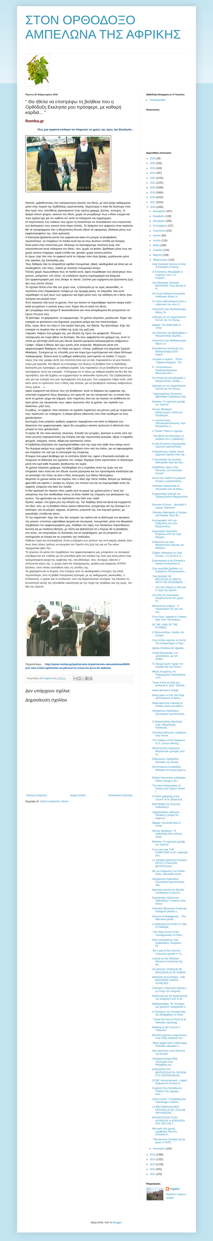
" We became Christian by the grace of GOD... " (168, 1141)
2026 (153, 158)
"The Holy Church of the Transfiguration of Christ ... (168, 933)
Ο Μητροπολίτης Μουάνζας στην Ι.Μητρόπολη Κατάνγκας (167, 724)
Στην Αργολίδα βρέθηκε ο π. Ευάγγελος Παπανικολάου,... (169, 570)
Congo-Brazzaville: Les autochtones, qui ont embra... (165, 655)
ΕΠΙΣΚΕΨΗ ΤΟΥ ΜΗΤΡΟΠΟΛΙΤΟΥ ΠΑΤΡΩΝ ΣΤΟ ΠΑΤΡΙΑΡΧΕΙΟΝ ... (169, 1072)
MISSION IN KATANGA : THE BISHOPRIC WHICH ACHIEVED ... (168, 980)
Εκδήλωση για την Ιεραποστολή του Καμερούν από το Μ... (169, 997)
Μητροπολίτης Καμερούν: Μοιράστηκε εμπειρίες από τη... (168, 751)
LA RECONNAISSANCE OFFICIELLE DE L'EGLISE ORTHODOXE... (168, 1109)
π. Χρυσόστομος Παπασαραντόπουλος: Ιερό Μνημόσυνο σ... (168, 423)
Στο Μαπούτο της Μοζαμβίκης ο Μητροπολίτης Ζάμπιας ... (169, 334)
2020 (153, 187)
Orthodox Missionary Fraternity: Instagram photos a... (169, 910)
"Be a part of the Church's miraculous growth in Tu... (168, 952)
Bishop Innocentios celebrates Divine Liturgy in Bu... (169, 779)
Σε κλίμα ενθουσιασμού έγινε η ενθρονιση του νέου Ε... (169, 303)
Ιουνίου (157, 240)
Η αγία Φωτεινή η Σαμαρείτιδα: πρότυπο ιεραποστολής (169, 445)
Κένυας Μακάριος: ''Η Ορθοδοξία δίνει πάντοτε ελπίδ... (167, 833)
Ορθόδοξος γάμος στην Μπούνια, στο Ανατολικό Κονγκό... (167, 470)
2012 (153, 1169)
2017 (153, 202)
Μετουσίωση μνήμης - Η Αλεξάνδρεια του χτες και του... (167, 609)
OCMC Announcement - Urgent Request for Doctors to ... (169, 1082)
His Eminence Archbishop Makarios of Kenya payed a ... (169, 769)
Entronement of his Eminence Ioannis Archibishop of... (168, 562)
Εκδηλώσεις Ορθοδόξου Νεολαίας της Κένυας (165, 760)
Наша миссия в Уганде (165, 690)
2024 (153, 168)
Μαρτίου (158, 255)
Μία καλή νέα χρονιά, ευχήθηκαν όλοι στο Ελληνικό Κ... (164, 1131)
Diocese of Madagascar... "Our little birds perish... (169, 918)
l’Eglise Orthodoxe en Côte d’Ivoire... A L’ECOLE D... (167, 554)
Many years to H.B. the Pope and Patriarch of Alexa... (168, 697)
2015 (153, 1154)
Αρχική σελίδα (77, 795)
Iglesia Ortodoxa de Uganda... (168, 648)
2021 (153, 182)
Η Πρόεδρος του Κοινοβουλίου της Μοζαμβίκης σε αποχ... (169, 1013)
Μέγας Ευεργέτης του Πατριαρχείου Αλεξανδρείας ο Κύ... (169, 674)
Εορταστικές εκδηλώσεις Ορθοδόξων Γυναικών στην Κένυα (169, 900)
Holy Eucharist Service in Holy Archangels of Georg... (169, 266)
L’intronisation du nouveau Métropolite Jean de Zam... (168, 461)
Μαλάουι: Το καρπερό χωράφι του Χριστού (168, 403)
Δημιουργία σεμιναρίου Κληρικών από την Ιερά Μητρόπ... (166, 534)
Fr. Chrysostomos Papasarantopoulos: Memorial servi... (165, 370)
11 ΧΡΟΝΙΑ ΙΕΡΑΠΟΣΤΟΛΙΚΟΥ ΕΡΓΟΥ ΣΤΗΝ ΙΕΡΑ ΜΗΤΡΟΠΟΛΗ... (169, 863)
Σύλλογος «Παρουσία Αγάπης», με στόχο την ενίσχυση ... (169, 989)
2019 (153, 192)
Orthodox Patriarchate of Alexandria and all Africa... (168, 487)
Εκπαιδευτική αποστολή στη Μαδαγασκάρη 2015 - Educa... (167, 351)
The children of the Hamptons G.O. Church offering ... (168, 742)
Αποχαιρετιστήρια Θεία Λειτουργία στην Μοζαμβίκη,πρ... (164, 1061)
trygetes (175, 1188)
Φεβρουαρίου (160, 259)
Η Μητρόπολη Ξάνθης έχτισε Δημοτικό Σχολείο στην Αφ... (169, 453)
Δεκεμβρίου (159, 211)
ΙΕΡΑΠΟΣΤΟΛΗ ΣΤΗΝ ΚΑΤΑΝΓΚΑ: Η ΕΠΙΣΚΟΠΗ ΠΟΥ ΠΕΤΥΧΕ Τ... (168, 1120)
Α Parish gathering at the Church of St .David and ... (168, 798)
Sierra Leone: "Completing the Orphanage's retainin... (169, 1101)
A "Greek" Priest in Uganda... (168, 431)
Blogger (117, 1222)
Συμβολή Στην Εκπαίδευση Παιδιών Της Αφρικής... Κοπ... (167, 1091)
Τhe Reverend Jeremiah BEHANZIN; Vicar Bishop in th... (169, 285)
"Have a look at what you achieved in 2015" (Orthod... (169, 684)
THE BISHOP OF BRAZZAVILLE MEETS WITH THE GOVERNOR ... (168, 579)
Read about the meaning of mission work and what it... (168, 705)
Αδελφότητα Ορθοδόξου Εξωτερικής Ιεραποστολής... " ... (169, 713)
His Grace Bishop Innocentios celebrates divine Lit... (168, 295)
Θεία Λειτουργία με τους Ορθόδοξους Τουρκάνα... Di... (167, 942)
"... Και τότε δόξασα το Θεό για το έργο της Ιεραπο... (169, 589)
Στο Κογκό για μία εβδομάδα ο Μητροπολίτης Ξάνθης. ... (169, 379)
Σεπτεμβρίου (160, 225)
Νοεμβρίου (159, 216)
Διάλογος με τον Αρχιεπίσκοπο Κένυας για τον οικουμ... (169, 318)
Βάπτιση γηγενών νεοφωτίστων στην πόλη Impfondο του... (169, 1037)
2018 (153, 197)
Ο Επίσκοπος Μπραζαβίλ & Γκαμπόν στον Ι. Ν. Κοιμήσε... (167, 274)
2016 (153, 207)
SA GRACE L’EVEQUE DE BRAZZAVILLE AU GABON (169, 971)
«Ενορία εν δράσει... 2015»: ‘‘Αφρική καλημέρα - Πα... (167, 361)
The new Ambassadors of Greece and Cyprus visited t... (168, 788)
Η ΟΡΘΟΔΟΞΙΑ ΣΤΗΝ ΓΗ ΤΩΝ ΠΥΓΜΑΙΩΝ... (169, 926)
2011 (153, 1174)
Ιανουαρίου (159, 1148)
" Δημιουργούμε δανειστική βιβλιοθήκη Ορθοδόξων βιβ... (170, 395)
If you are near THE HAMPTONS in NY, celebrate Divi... (170, 852)
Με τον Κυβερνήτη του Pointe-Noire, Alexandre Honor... (169, 873)
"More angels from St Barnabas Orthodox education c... (169, 1044)
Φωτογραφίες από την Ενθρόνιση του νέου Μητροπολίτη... (164, 523)
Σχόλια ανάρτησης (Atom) (54, 801)
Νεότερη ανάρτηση (36, 795)
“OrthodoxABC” (157, 100)
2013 (153, 1164)
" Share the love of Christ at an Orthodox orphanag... (169, 1021)
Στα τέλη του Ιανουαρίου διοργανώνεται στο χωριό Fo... (167, 598)
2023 (153, 173)
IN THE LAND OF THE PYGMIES (165, 626)
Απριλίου (158, 250)
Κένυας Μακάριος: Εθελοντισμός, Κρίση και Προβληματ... (167, 412)
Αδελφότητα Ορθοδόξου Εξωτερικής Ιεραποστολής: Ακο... (168, 882)
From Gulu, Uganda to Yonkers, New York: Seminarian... (169, 618)
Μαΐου (156, 245)
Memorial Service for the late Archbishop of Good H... (168, 891)
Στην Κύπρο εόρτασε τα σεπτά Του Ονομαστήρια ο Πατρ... (169, 642)
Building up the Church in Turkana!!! (166, 1029)
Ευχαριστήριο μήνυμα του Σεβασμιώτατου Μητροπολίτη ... (170, 496)
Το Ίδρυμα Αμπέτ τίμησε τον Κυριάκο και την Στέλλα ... (167, 665)
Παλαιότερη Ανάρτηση (120, 795)
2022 (153, 178)
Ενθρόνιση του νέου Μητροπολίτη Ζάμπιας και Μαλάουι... (168, 545)
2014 (153, 1159)
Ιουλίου (157, 235)
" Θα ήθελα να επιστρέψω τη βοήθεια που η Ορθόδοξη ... (169, 437)
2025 (153, 163)
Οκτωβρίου (159, 221)
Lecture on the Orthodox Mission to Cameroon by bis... (167, 961)
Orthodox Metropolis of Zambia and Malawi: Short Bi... (169, 514)
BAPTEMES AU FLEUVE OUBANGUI (166, 806)
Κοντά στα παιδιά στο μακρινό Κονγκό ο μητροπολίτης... (168, 479)
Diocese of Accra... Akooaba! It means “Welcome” (169, 506)
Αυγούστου (159, 230)
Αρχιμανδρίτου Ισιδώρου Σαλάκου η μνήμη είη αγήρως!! (165, 815)
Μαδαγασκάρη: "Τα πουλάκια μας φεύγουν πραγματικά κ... (169, 1005)
